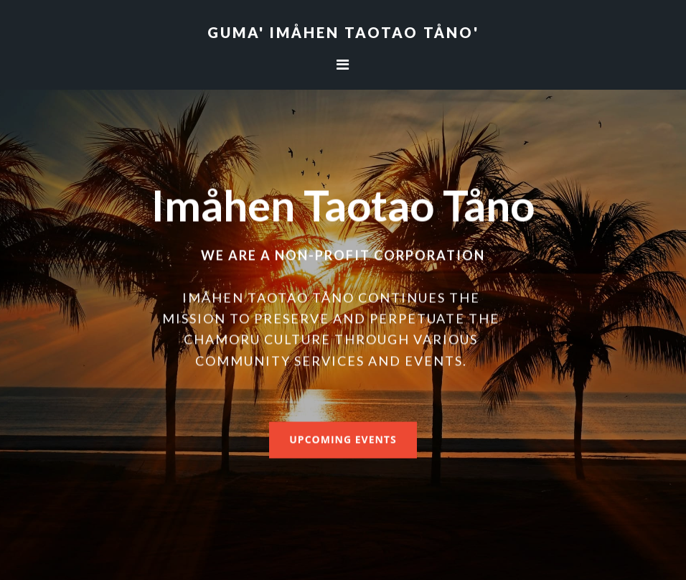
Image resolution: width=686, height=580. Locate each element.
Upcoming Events (342, 439)
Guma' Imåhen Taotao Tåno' (343, 32)
